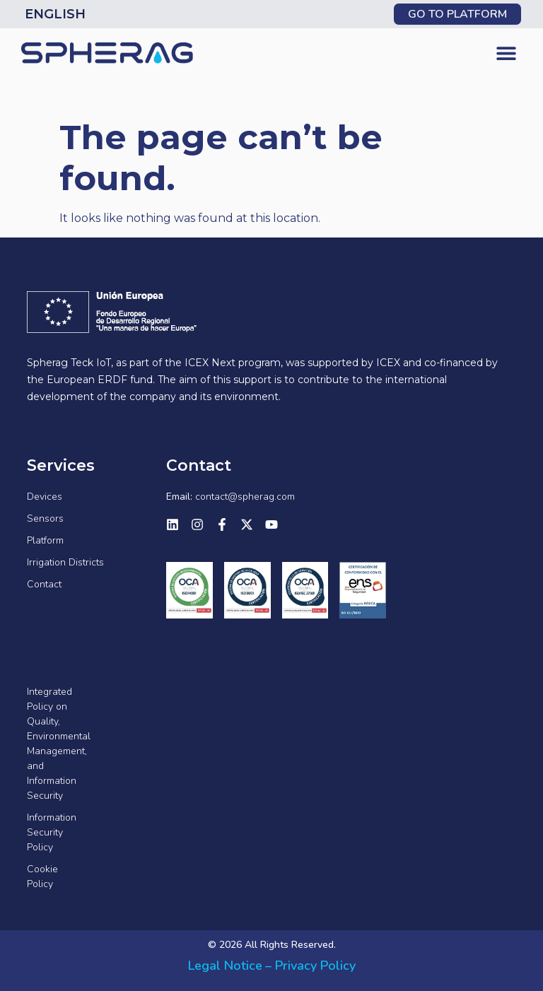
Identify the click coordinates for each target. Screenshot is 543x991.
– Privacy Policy (310, 965)
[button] (506, 53)
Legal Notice (225, 965)
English (55, 14)
